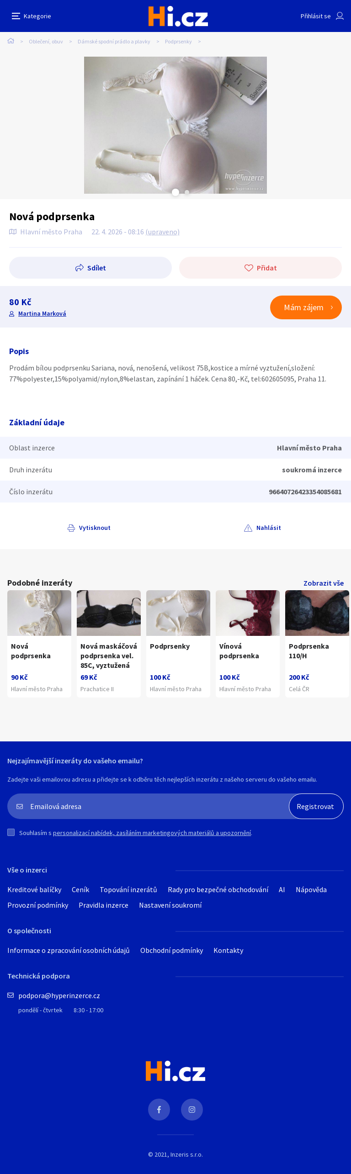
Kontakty (228, 950)
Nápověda (311, 889)
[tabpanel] (175, 125)
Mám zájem (304, 307)
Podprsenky (178, 41)
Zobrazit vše (323, 582)
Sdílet (96, 267)
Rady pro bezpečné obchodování (218, 889)
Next (187, 192)
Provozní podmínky (37, 905)
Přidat (267, 267)
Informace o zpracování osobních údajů (68, 950)
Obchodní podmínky (171, 950)
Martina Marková (42, 313)
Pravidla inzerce (103, 905)
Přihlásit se (316, 16)
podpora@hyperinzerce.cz (59, 995)
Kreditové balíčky (34, 889)
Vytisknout (95, 528)
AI (282, 889)
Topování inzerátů (128, 889)
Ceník (80, 889)
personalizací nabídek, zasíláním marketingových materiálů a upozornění (152, 833)
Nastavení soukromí (170, 905)
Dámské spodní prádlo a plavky (114, 41)
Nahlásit (268, 528)
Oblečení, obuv (46, 41)
